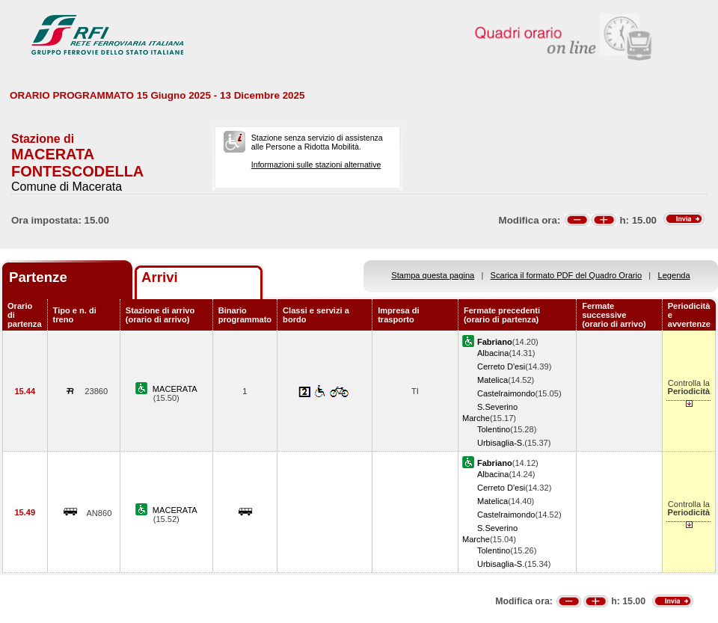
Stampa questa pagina (432, 275)
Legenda (674, 275)
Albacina (493, 353)
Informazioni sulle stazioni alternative (316, 164)
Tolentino (493, 429)
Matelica (492, 379)
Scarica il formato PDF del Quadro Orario (566, 275)
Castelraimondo (506, 393)
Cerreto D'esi (501, 366)
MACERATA (175, 388)
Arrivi (159, 277)
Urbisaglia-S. (500, 442)
